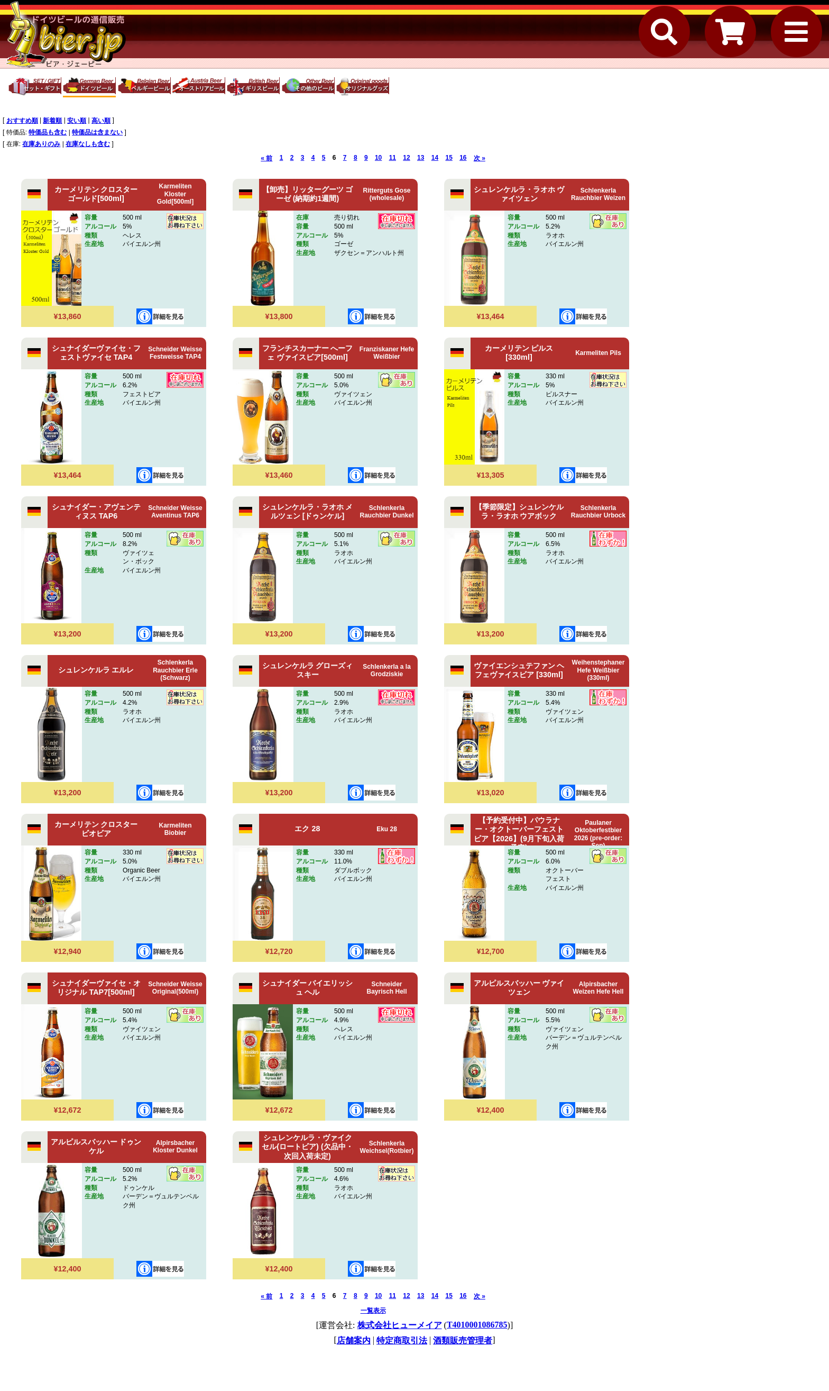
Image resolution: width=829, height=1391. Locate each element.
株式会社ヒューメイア (399, 1325)
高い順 (100, 120)
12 (406, 157)
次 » (479, 158)
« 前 (266, 158)
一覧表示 (373, 1310)
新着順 (52, 120)
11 (392, 157)
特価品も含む (48, 132)
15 (448, 157)
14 (434, 157)
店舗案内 (354, 1340)
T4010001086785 (477, 1324)
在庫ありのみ (41, 144)
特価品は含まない (97, 132)
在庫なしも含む (88, 144)
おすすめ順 (22, 120)
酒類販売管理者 (462, 1340)
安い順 (76, 120)
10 (378, 157)
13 (420, 157)
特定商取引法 (401, 1340)
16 (462, 157)
